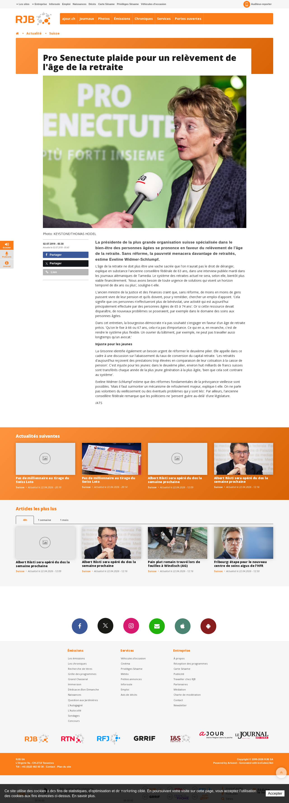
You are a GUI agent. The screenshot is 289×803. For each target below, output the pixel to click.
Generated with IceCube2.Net (256, 763)
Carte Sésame (106, 4)
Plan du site (64, 766)
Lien (51, 272)
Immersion (74, 684)
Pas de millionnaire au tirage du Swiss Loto (42, 480)
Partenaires (181, 684)
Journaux (86, 18)
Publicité (179, 673)
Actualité (34, 33)
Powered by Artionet (225, 763)
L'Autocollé (74, 710)
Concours (73, 720)
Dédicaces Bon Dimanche (83, 689)
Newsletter (180, 705)
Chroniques (144, 18)
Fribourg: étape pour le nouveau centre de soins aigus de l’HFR (240, 564)
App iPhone (183, 626)
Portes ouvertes (188, 18)
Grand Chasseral (78, 679)
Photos (104, 18)
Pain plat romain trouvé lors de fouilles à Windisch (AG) (174, 564)
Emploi (66, 4)
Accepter (275, 793)
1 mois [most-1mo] (64, 520)
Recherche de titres (80, 668)
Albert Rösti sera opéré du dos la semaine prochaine (175, 480)
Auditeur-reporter (257, 4)
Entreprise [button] (39, 4)
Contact (178, 700)
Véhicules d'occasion (153, 4)
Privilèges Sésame (128, 4)
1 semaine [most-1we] (44, 520)
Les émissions (76, 658)
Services (164, 18)
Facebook (80, 626)
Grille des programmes (82, 673)
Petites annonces (131, 679)
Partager (54, 254)
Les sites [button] (22, 4)
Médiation (180, 689)
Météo (125, 673)
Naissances (79, 4)
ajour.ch (68, 18)
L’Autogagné (75, 705)
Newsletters (157, 626)
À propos (179, 658)
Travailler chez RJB (185, 679)
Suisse (54, 33)
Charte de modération (187, 694)
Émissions (122, 18)
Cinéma (125, 663)
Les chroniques (77, 663)
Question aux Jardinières (83, 700)
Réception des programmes (190, 663)
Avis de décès (129, 694)
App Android (208, 626)
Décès (92, 4)
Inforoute (54, 4)
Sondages (73, 715)
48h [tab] (25, 520)
